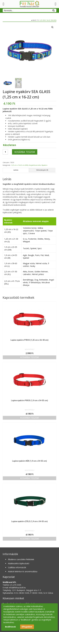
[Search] (53, 10)
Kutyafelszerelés (35, 165)
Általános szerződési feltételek (21, 559)
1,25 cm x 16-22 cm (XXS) (47, 20)
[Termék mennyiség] (5, 152)
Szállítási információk (17, 567)
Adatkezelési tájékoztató (18, 563)
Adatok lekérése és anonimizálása (22, 571)
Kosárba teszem (24, 152)
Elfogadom (27, 626)
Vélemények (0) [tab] (42, 170)
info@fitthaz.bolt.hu (17, 587)
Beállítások (10, 626)
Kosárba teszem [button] (29, 357)
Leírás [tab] (15, 170)
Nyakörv (44, 165)
